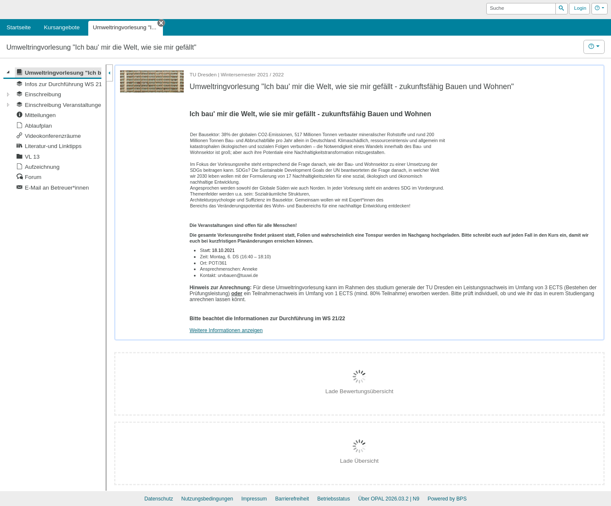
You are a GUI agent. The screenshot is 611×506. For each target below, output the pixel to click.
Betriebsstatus (333, 499)
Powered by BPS (447, 499)
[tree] (52, 130)
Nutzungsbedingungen (207, 499)
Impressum (254, 499)
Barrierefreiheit (292, 499)
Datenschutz (158, 499)
